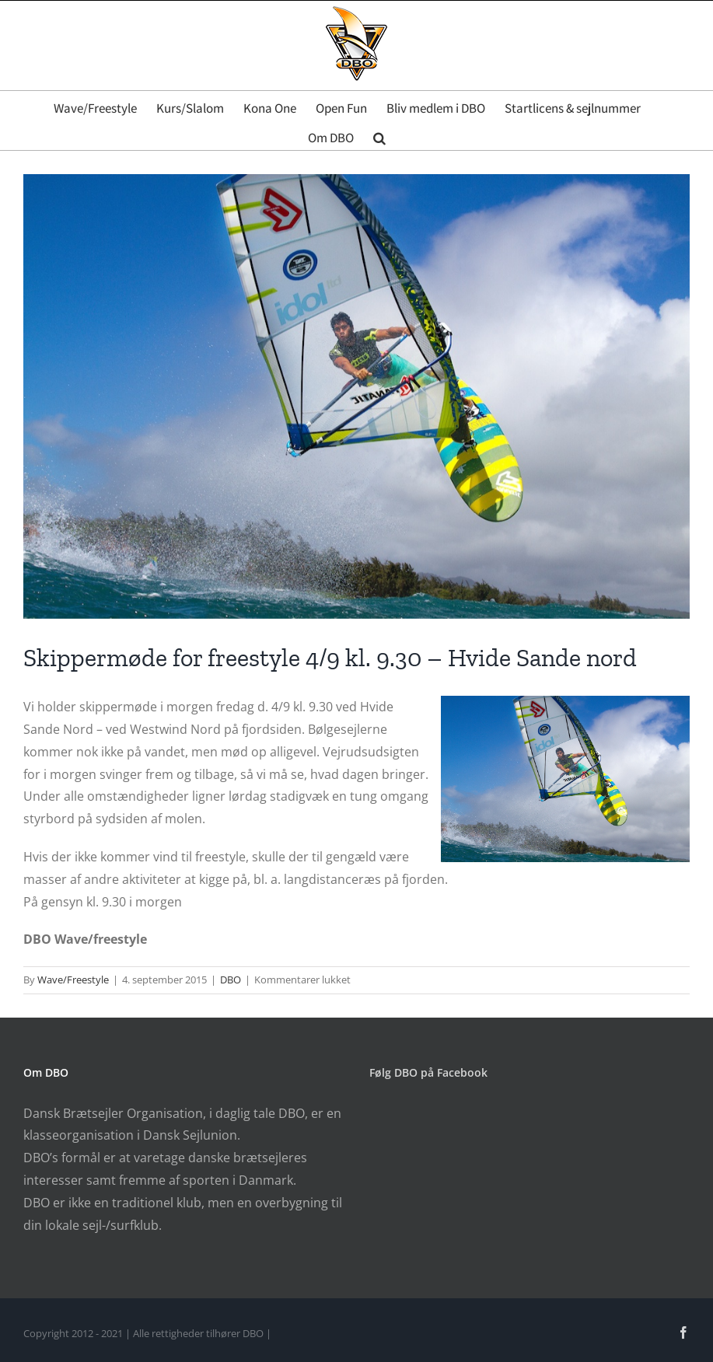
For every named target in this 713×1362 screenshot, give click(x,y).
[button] (379, 135)
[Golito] (356, 396)
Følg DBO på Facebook (428, 1072)
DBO (230, 980)
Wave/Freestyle (73, 980)
